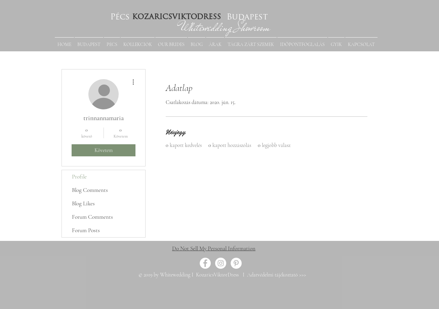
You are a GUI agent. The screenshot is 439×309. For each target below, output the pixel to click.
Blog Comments (90, 190)
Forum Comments (92, 216)
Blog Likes (83, 203)
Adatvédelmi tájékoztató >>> (276, 274)
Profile (79, 176)
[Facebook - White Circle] (205, 263)
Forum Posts (86, 230)
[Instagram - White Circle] (220, 263)
